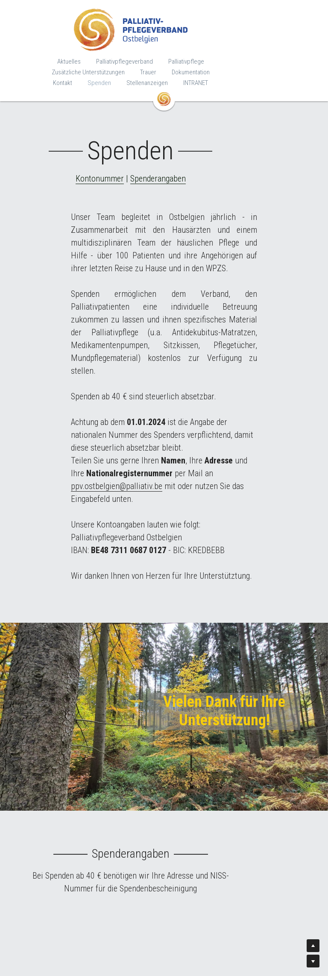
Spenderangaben (191, 168)
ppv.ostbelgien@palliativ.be (220, 411)
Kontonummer (133, 168)
